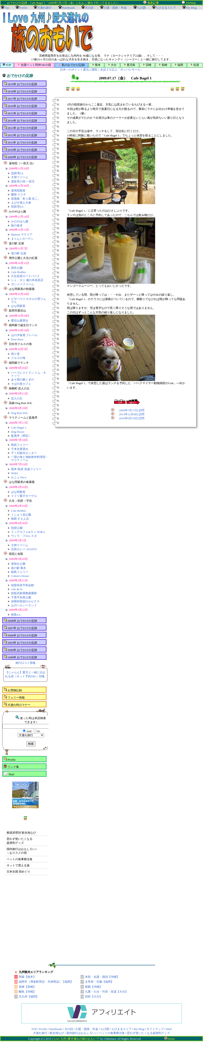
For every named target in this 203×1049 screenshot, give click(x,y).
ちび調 (104, 1029)
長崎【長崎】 (27, 986)
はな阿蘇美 (18, 306)
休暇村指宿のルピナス (25, 601)
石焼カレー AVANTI (24, 549)
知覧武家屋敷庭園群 (24, 593)
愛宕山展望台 (19, 320)
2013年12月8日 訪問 (131, 414)
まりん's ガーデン (22, 238)
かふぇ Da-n (18, 477)
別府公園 (17, 528)
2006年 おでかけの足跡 (20, 635)
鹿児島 (129, 65)
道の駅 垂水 (18, 568)
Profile (10, 759)
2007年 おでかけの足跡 (20, 628)
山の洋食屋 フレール (24, 335)
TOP (7, 65)
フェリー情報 (14, 697)
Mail (9, 774)
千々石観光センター (24, 453)
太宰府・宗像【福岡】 (99, 981)
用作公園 (17, 268)
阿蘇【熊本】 (27, 976)
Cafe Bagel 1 (18, 427)
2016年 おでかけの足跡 (20, 106)
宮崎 (147, 65)
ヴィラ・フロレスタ (24, 536)
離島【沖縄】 (27, 991)
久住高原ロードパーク (25, 276)
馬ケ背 (15, 354)
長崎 (163, 65)
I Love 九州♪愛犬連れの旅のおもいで (75, 1038)
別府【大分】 (93, 996)
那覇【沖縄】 (93, 986)
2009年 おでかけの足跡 (20, 157)
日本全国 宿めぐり (18, 871)
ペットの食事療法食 (19, 859)
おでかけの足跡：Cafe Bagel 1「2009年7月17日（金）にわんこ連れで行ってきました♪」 (77, 2)
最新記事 (153, 2)
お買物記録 (13, 690)
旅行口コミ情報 (25, 662)
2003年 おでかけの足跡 (20, 642)
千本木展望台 (19, 449)
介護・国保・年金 (86, 1029)
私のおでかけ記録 (71, 65)
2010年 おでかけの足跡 (20, 149)
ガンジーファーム (22, 284)
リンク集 (11, 766)
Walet (14, 473)
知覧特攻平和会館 (22, 585)
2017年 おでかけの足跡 (20, 98)
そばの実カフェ (21, 383)
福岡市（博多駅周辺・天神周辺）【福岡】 (46, 981)
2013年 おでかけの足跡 (20, 128)
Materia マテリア (21, 234)
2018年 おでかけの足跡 (20, 91)
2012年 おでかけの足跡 (20, 135)
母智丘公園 (18, 563)
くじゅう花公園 (21, 514)
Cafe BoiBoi (18, 272)
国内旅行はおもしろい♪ (81, 1033)
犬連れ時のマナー (17, 704)
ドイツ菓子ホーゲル (24, 496)
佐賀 (195, 65)
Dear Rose (17, 339)
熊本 (96, 65)
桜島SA (16, 614)
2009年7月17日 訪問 (131, 410)
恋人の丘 (17, 398)
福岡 (179, 65)
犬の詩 (68, 1029)
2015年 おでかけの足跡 (20, 113)
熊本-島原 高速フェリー (26, 469)
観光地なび (57, 1033)
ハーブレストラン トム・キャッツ (28, 374)
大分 (112, 65)
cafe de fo (17, 589)
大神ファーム (19, 177)
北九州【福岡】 (29, 996)
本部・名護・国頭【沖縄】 (102, 976)
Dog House (17, 431)
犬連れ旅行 (40, 1033)
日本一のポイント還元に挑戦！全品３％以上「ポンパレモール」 (101, 69)
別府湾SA (17, 173)
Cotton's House (20, 576)
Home (169, 1038)
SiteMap (191, 2)
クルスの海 (18, 358)
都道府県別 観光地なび (21, 832)
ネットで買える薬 (18, 865)
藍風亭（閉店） (21, 435)
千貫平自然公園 (21, 597)
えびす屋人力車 (21, 202)
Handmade (55, 1029)
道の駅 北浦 (18, 253)
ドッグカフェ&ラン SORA (28, 532)
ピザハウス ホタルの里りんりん (28, 300)
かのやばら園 (19, 221)
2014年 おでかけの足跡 (20, 120)
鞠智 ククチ (18, 194)
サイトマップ (155, 1029)
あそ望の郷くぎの (22, 379)
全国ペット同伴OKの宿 (34, 65)
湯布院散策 (18, 190)
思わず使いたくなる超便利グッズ (148, 1033)
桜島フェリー (19, 572)
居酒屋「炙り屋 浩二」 (25, 198)
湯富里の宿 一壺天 (23, 181)
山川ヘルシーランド (24, 605)
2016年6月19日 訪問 (131, 418)
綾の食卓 (17, 225)
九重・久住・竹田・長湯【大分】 (106, 991)
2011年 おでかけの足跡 (20, 142)
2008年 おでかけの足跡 (20, 620)
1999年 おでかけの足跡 (20, 657)
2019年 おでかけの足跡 (20, 84)
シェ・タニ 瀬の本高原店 (27, 280)
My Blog (139, 1029)
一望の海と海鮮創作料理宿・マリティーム (29, 458)
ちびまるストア (121, 1029)
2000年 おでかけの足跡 (20, 650)
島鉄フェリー (19, 444)
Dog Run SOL (19, 413)
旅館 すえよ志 (20, 518)
